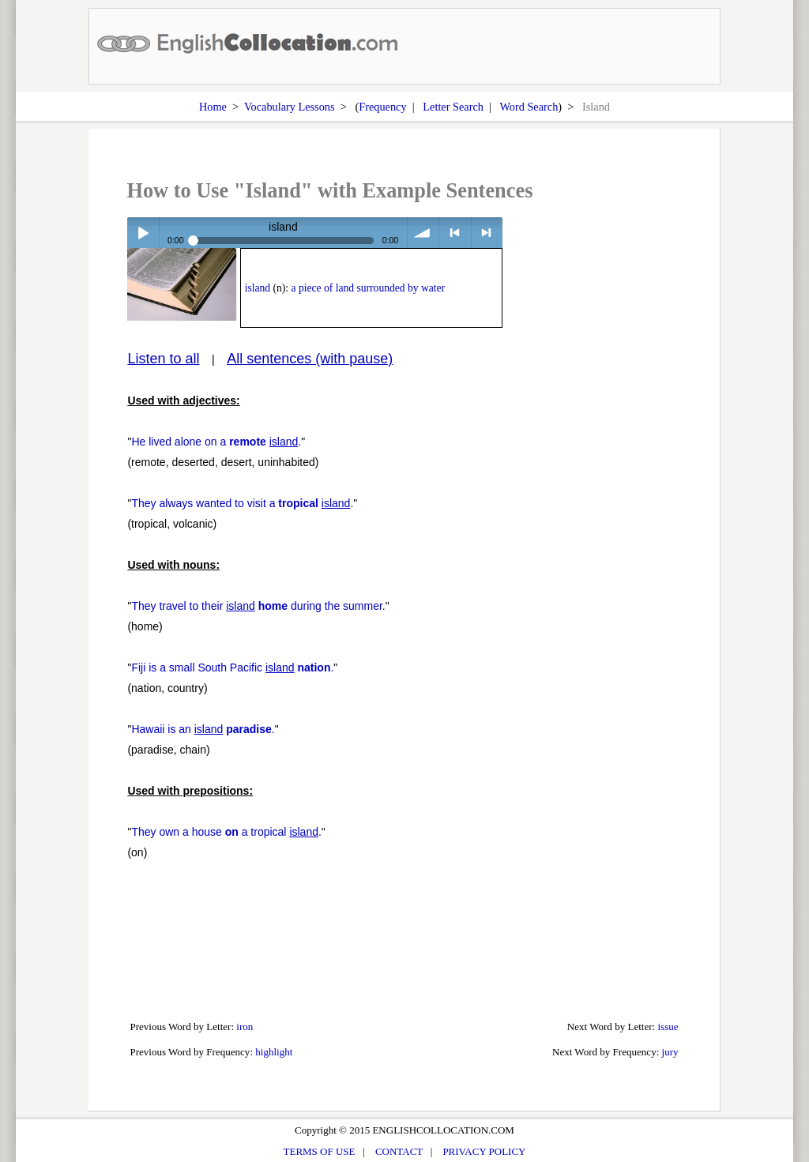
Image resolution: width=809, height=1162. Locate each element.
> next (487, 232)
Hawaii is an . (202, 729)
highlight (273, 1052)
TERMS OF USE (320, 1151)
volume (423, 232)
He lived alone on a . (216, 441)
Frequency (382, 106)
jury (670, 1052)
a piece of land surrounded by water (369, 288)
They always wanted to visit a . (242, 503)
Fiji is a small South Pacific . (232, 667)
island (257, 288)
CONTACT (399, 1151)
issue (667, 1026)
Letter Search (453, 106)
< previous (454, 232)
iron (244, 1026)
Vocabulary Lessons (289, 106)
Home (213, 106)
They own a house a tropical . (226, 831)
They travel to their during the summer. (258, 606)
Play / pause (142, 232)
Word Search (528, 106)
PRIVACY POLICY (483, 1151)
